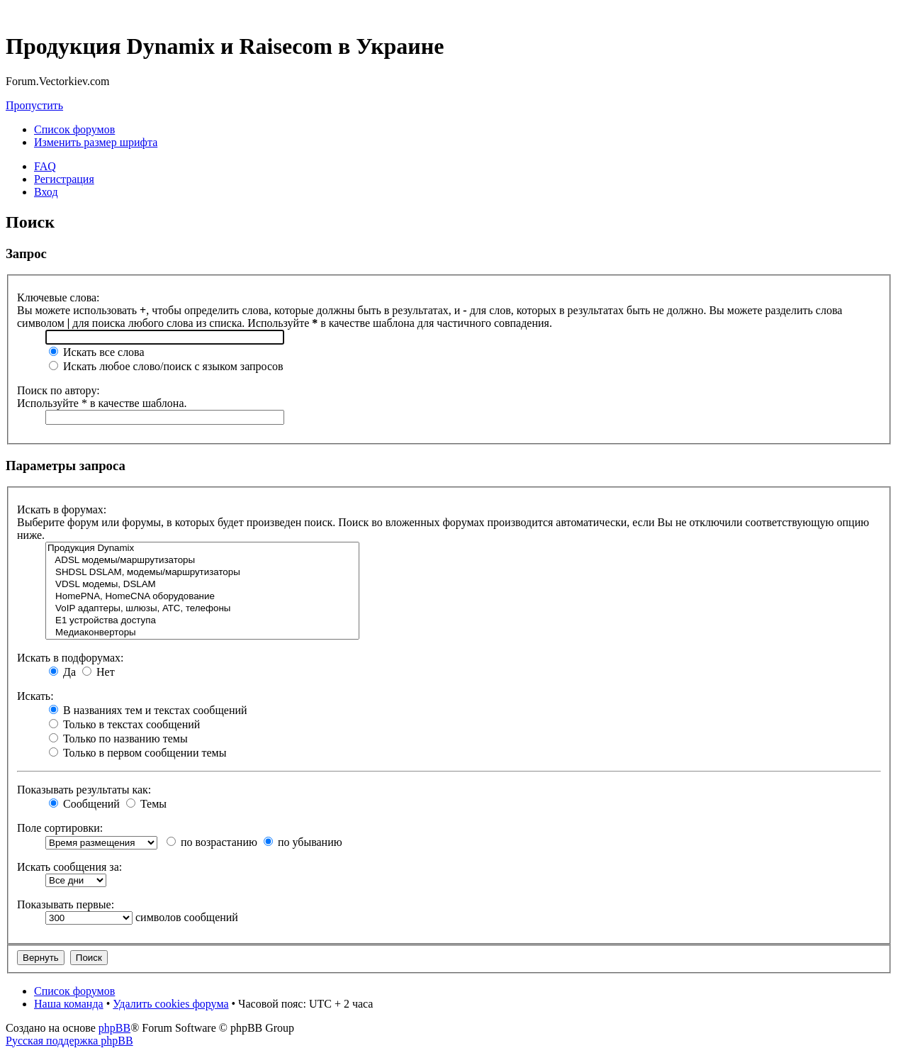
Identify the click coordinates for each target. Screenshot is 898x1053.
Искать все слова (97, 352)
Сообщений (84, 804)
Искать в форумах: (61, 509)
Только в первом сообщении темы (137, 753)
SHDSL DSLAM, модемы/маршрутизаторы (202, 573)
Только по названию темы (118, 738)
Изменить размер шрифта (95, 142)
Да (62, 672)
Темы (146, 804)
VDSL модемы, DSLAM (202, 585)
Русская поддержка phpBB (69, 1041)
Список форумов (74, 129)
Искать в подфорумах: (70, 658)
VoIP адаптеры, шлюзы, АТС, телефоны (202, 609)
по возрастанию (212, 842)
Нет (98, 672)
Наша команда (68, 1004)
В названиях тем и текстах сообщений (148, 710)
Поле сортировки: (60, 828)
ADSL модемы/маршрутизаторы (202, 561)
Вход (46, 192)
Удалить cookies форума (170, 1004)
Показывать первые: (65, 904)
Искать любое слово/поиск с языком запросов (166, 366)
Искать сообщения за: (69, 867)
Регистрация (64, 179)
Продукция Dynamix (202, 548)
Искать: (35, 696)
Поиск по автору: (58, 390)
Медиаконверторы (202, 633)
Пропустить (34, 105)
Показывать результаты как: (84, 790)
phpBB (114, 1028)
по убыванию (303, 842)
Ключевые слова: (58, 297)
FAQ (45, 166)
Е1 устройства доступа (202, 621)
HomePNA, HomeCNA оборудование (202, 597)
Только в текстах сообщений (124, 724)
